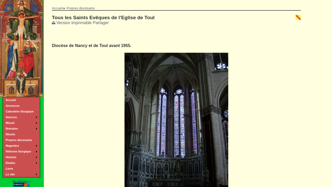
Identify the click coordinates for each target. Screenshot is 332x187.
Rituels (10, 134)
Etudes (10, 162)
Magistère (12, 145)
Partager (101, 23)
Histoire (11, 157)
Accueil (57, 8)
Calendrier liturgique (20, 111)
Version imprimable (72, 23)
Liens (9, 168)
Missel (10, 122)
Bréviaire (12, 128)
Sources (11, 117)
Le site (10, 174)
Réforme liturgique (18, 151)
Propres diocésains (80, 8)
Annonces (12, 105)
